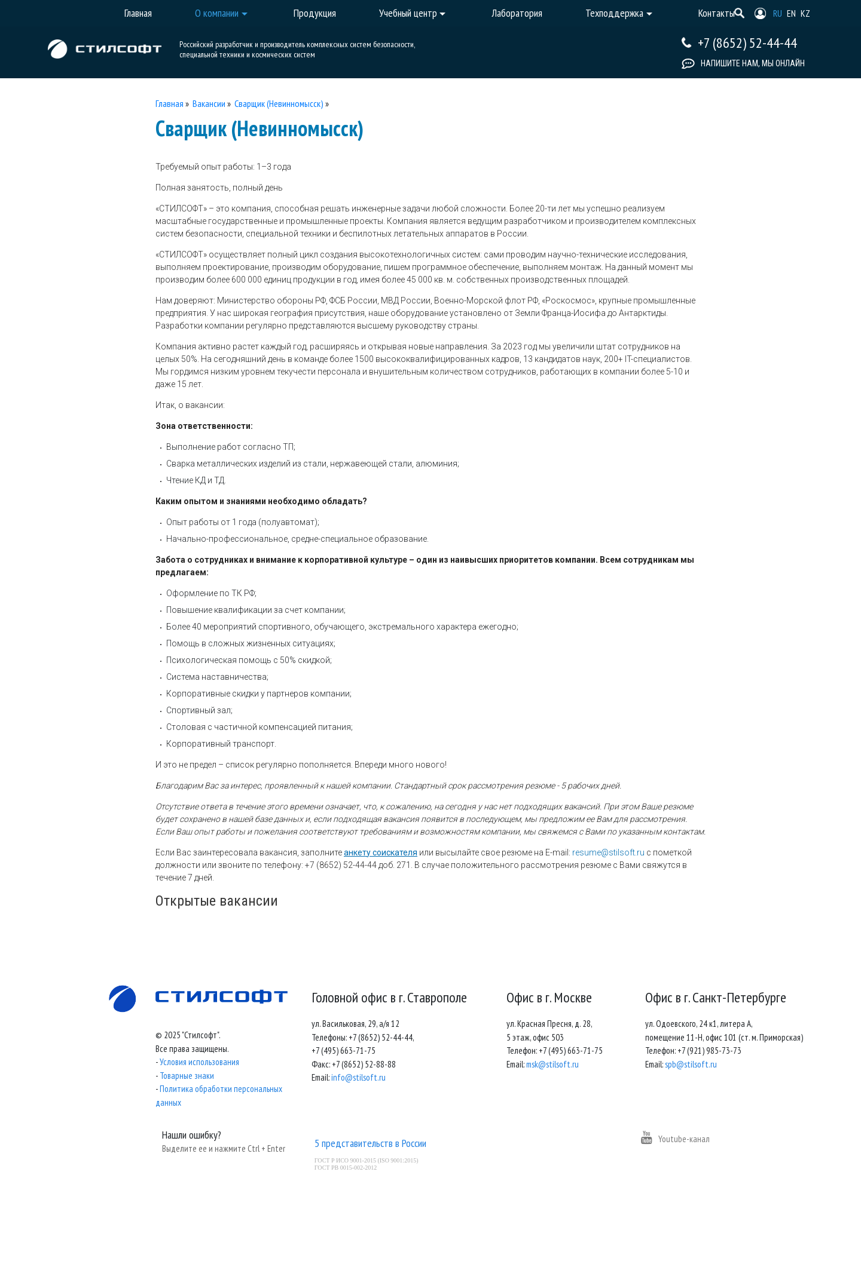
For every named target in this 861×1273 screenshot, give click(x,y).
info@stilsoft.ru (358, 1077)
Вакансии (209, 103)
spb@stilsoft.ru (691, 1064)
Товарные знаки (187, 1075)
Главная (169, 103)
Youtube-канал (675, 1139)
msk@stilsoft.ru (552, 1064)
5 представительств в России (370, 1143)
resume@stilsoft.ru (608, 852)
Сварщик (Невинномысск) (278, 103)
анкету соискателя (380, 852)
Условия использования (199, 1062)
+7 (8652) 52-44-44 (747, 42)
